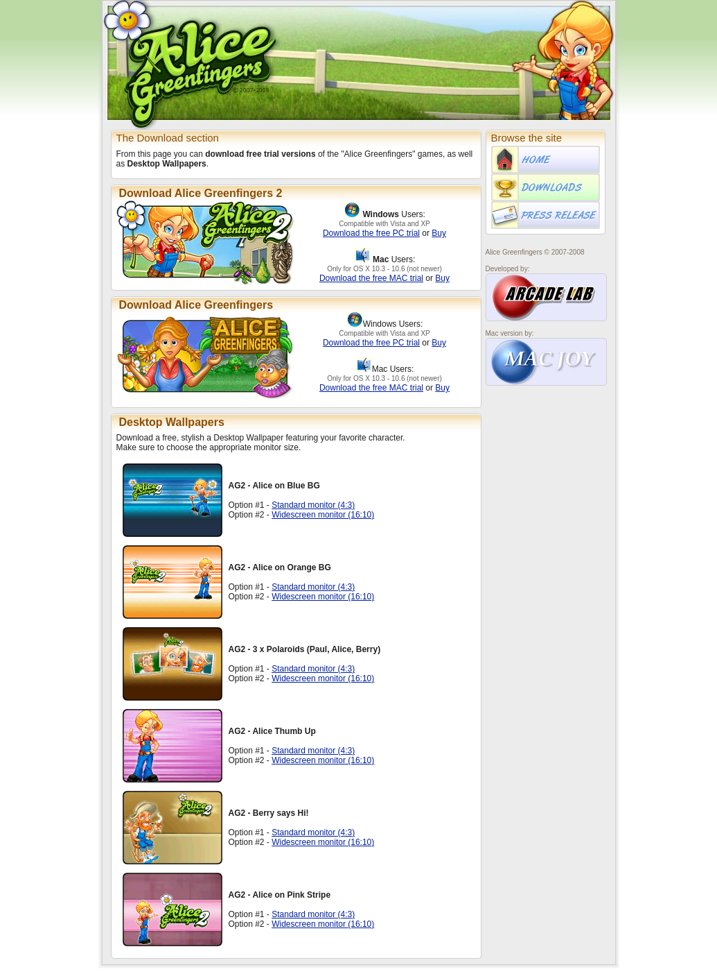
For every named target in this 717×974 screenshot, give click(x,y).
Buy (439, 233)
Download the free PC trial (371, 233)
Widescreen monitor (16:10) (323, 515)
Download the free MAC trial (371, 278)
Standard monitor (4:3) (313, 505)
